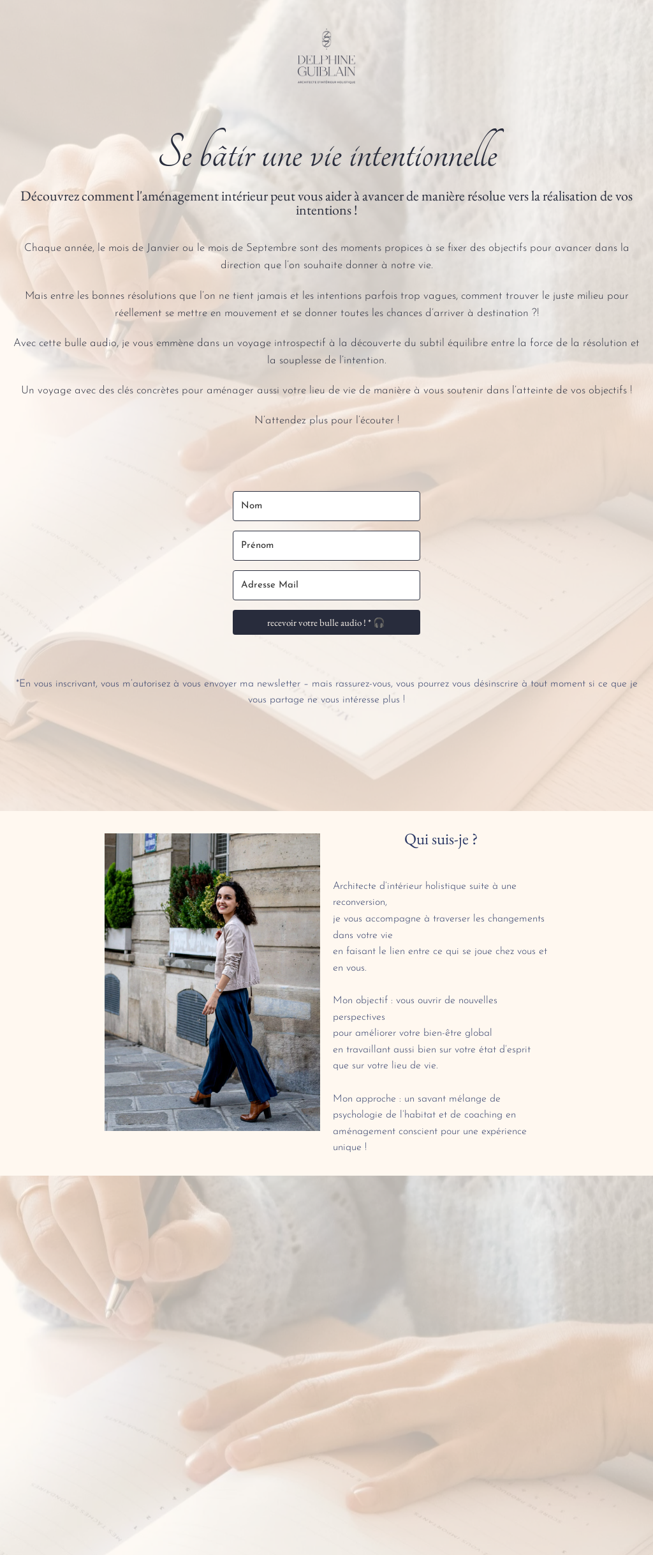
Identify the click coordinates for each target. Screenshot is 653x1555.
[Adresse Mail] (327, 585)
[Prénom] (327, 546)
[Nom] (327, 506)
